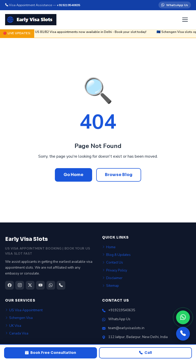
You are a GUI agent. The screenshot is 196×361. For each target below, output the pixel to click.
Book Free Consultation (50, 352)
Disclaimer (112, 278)
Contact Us (112, 262)
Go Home (73, 174)
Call (145, 352)
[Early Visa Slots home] (30, 19)
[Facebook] (9, 285)
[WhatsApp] (183, 317)
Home (109, 247)
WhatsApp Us (174, 5)
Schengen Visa (19, 317)
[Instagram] (19, 285)
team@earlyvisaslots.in (126, 328)
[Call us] (183, 334)
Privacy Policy (114, 270)
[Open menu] (185, 19)
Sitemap (110, 285)
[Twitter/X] (30, 285)
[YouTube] (40, 285)
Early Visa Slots (26, 239)
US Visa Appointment (24, 310)
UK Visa (13, 325)
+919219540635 (68, 5)
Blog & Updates (116, 254)
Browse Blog (118, 174)
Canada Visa (16, 333)
